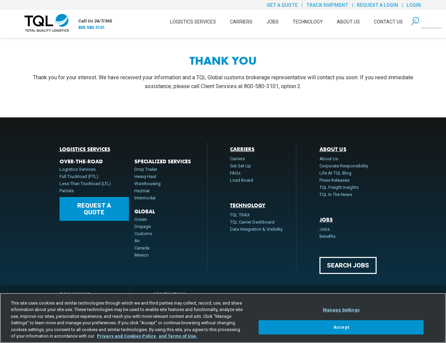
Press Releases (334, 180)
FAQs (235, 173)
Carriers (241, 21)
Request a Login (377, 5)
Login (414, 5)
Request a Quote (94, 209)
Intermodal (144, 197)
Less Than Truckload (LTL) (85, 183)
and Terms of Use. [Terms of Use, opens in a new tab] (178, 336)
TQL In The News (335, 194)
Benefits (327, 236)
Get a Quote (282, 5)
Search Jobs (348, 265)
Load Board (241, 180)
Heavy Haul (145, 176)
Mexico (141, 255)
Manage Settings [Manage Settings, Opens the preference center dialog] (341, 309)
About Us (348, 21)
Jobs (272, 21)
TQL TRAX (240, 214)
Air (137, 240)
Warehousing (147, 183)
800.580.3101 (91, 27)
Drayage (142, 226)
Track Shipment (327, 5)
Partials (67, 190)
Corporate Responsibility (343, 165)
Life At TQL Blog (335, 173)
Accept (341, 327)
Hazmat (142, 190)
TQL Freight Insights (339, 187)
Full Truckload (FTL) (79, 176)
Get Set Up (240, 165)
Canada (141, 247)
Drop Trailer (145, 169)
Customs (143, 233)
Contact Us (388, 21)
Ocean (140, 219)
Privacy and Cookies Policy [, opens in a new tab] (127, 336)
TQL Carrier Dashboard (252, 222)
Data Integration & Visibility (256, 229)
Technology (308, 21)
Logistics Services (193, 21)
